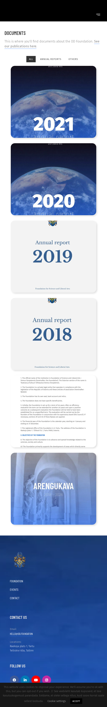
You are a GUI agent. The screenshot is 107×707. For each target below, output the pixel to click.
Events (14, 589)
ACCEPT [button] (76, 701)
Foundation (16, 581)
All (31, 59)
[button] (98, 14)
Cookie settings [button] (56, 701)
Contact (14, 598)
